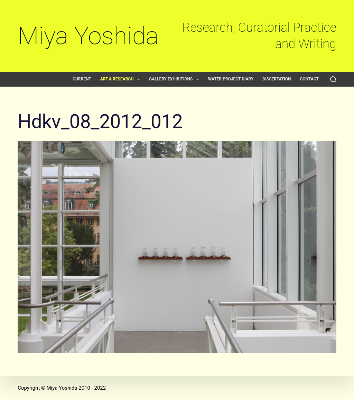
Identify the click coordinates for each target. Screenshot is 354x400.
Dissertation (276, 79)
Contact (309, 79)
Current (82, 79)
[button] (138, 79)
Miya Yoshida (88, 35)
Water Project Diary (231, 79)
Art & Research (121, 79)
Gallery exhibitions (175, 79)
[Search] (333, 79)
